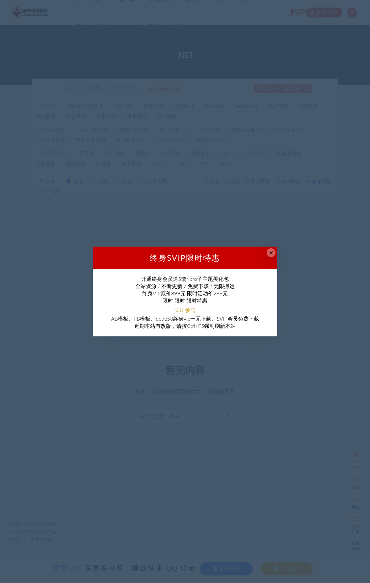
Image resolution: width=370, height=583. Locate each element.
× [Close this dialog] (271, 253)
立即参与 (185, 310)
